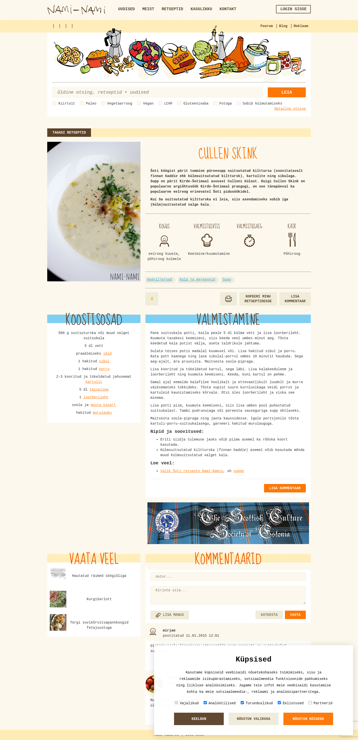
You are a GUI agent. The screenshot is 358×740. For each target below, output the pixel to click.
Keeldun (199, 719)
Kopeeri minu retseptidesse (258, 299)
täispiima (99, 390)
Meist (148, 9)
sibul (104, 361)
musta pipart (103, 405)
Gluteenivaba (196, 104)
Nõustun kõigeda (308, 719)
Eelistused (291, 703)
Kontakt (228, 9)
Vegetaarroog (119, 104)
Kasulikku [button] (201, 9)
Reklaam (301, 26)
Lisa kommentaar (295, 299)
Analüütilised (220, 703)
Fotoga (225, 104)
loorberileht (95, 397)
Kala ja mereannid (197, 280)
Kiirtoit (66, 104)
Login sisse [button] (293, 9)
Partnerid (320, 703)
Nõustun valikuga (253, 719)
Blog (283, 26)
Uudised (126, 9)
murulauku (102, 413)
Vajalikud (187, 703)
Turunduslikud (257, 703)
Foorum (266, 26)
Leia (286, 92)
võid (107, 354)
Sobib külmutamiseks (262, 104)
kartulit (94, 382)
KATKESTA (269, 615)
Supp (227, 280)
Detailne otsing (290, 109)
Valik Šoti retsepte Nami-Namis (191, 471)
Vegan (148, 104)
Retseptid (172, 9)
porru (104, 369)
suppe (238, 471)
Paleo (91, 104)
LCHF (168, 104)
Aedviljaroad (159, 280)
